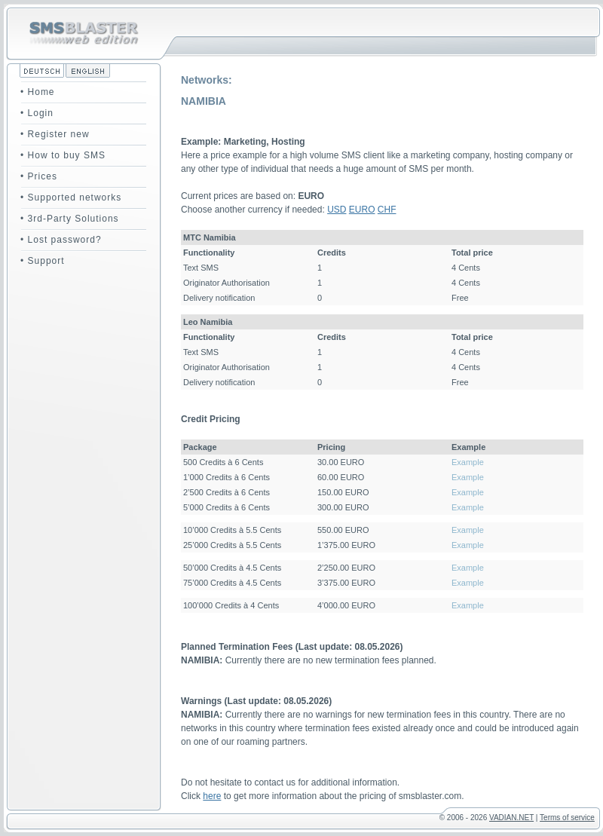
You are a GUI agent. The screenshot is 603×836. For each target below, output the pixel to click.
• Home (37, 92)
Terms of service (567, 817)
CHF (387, 209)
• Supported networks (70, 197)
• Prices (38, 176)
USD (336, 209)
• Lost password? (61, 239)
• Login (37, 113)
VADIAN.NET (511, 817)
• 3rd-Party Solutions (69, 218)
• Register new (55, 134)
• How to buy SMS (63, 155)
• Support (42, 261)
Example (467, 462)
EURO (362, 209)
